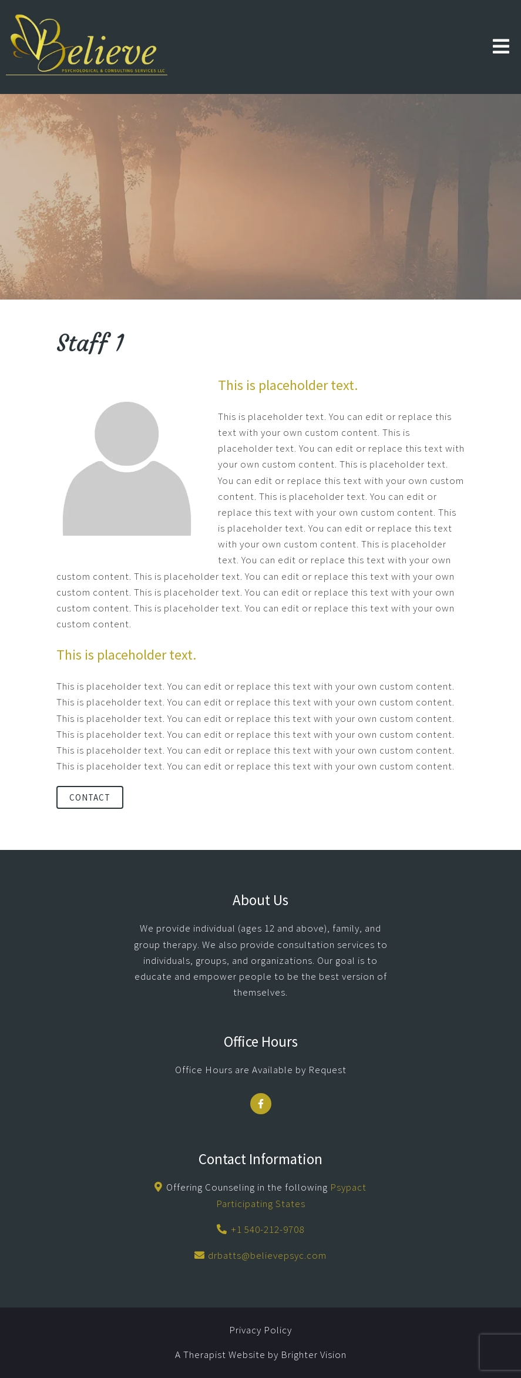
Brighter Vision (314, 1354)
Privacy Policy (260, 1329)
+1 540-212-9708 (267, 1229)
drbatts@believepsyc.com (267, 1255)
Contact (89, 797)
